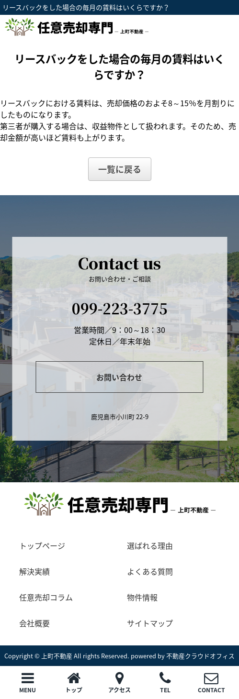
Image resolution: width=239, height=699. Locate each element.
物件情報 (142, 597)
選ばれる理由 (150, 545)
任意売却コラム (46, 597)
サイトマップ (150, 623)
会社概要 (34, 623)
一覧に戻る (119, 169)
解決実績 (34, 571)
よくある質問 (150, 571)
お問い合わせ (119, 377)
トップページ (42, 545)
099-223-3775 (120, 308)
